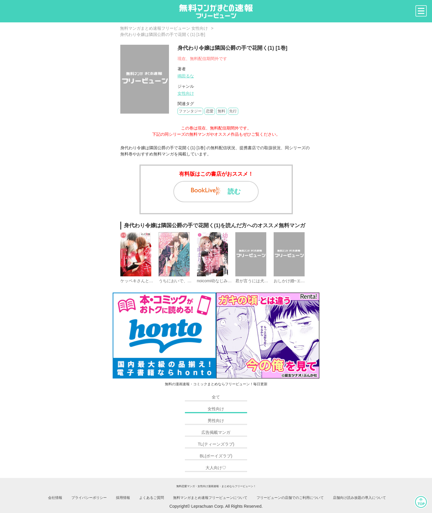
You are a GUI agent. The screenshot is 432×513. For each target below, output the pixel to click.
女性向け (186, 93)
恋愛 (209, 111)
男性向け (216, 420)
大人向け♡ (216, 467)
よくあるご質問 (151, 498)
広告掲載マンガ (215, 432)
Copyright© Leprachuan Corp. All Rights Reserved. (215, 506)
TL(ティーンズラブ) (216, 444)
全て (216, 397)
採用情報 (123, 498)
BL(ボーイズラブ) (216, 456)
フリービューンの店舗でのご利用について (290, 498)
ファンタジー (190, 111)
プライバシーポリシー (89, 498)
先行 (233, 111)
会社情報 (55, 498)
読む (216, 191)
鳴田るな (186, 76)
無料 (221, 111)
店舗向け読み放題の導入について (359, 498)
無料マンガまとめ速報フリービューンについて (210, 498)
